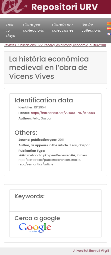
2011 (103, 45)
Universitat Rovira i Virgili (90, 250)
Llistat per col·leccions (33, 27)
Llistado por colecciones (63, 27)
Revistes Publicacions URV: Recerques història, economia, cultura (52, 45)
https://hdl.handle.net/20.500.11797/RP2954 (63, 113)
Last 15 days (10, 30)
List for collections (91, 27)
